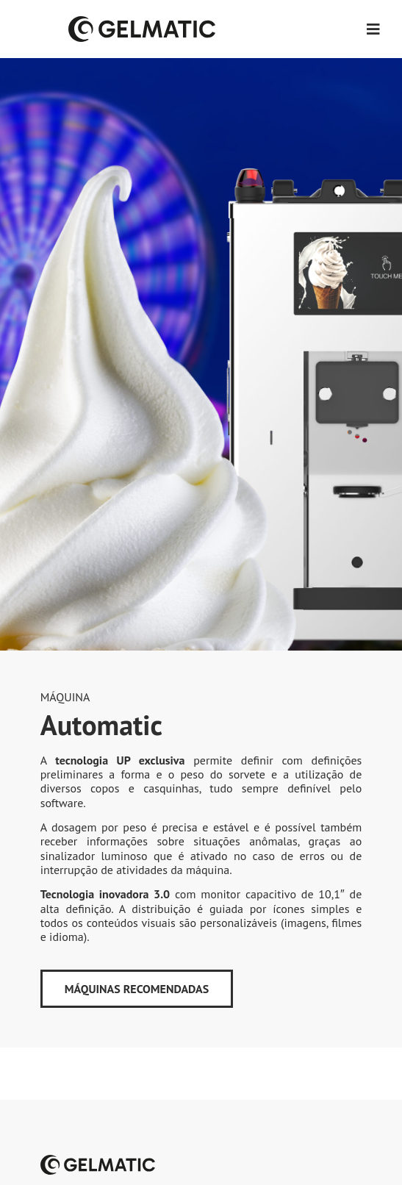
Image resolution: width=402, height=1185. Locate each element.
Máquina (65, 697)
